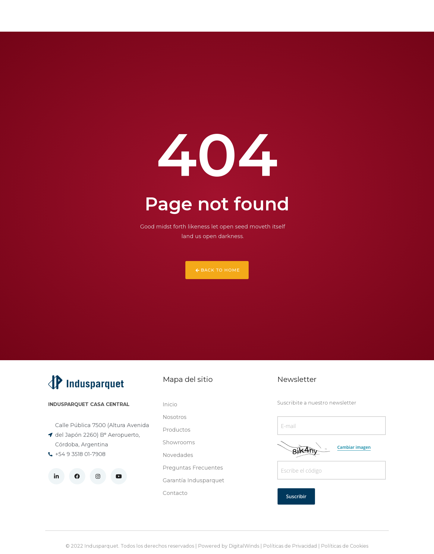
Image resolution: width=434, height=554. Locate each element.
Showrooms (232, 16)
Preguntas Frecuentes (193, 467)
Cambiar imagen (354, 447)
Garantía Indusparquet (193, 480)
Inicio (170, 404)
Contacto (269, 16)
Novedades (194, 16)
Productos (157, 16)
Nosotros (121, 16)
